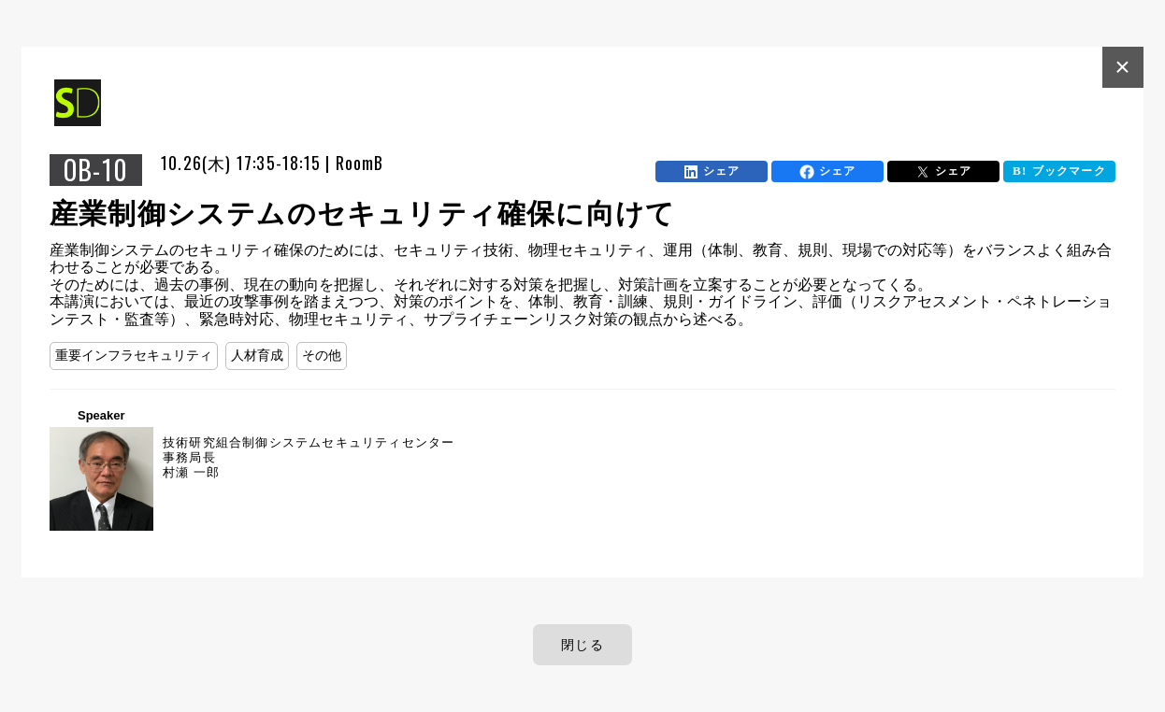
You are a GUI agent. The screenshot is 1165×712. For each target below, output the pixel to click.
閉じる (582, 644)
